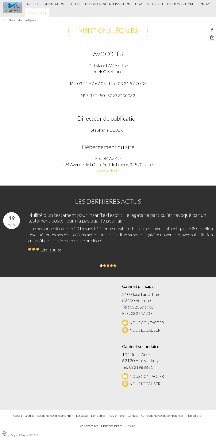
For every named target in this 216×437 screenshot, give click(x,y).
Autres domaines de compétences (162, 415)
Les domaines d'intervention (107, 4)
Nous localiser (145, 330)
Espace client (37, 12)
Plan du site (193, 415)
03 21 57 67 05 (142, 307)
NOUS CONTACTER (147, 322)
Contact (204, 4)
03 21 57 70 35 (143, 313)
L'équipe (74, 4)
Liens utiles (161, 4)
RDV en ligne (184, 4)
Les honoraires (88, 425)
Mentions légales (27, 20)
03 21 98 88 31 (141, 367)
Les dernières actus (108, 201)
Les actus (141, 4)
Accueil (32, 4)
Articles (130, 425)
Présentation (53, 4)
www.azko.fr (108, 170)
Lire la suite (51, 249)
